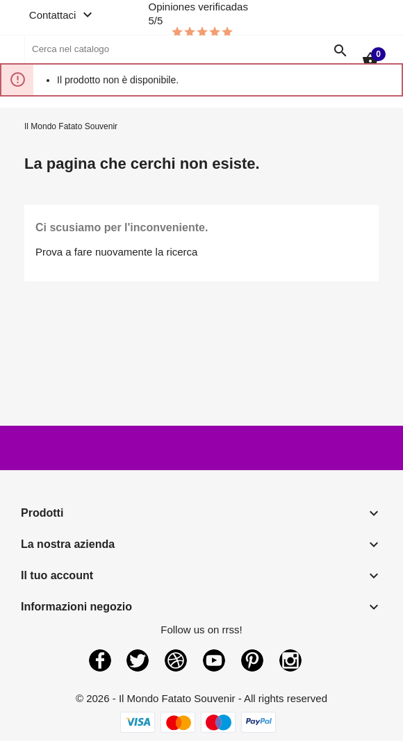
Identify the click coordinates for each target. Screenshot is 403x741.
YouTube (214, 660)
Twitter (137, 660)
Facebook (100, 660)
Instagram (290, 660)
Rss (176, 660)
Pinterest (252, 660)
